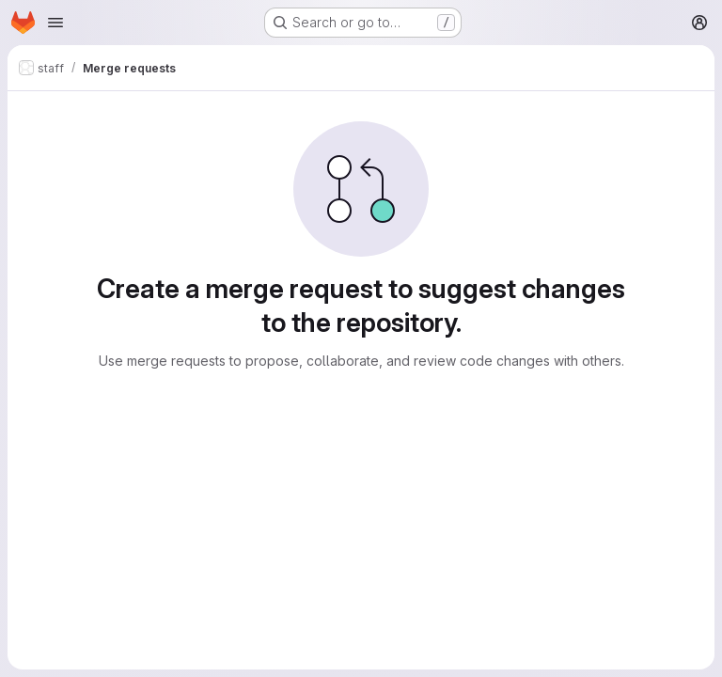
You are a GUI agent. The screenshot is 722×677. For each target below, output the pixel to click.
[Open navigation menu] (55, 23)
